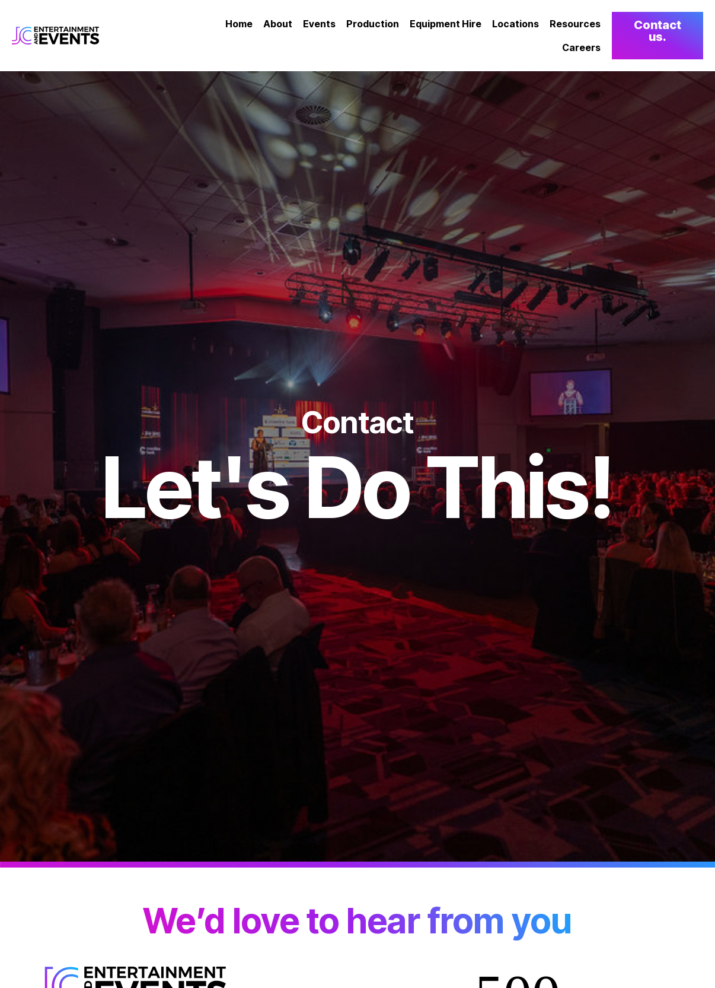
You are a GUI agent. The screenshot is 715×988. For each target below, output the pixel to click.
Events (319, 24)
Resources (575, 24)
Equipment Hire (445, 24)
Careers (581, 47)
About (277, 24)
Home (239, 24)
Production (372, 24)
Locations (515, 24)
